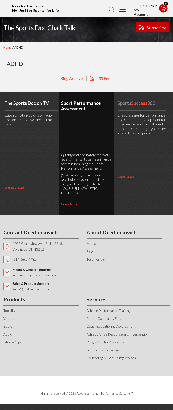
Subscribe (156, 27)
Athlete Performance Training (108, 311)
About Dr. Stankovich (111, 232)
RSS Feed (104, 78)
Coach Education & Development (111, 326)
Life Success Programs (102, 350)
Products (14, 299)
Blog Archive (71, 78)
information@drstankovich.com (35, 275)
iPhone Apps (12, 342)
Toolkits (9, 311)
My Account (141, 12)
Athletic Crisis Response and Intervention (117, 334)
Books (8, 326)
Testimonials (95, 259)
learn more (69, 204)
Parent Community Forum (105, 318)
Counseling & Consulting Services (111, 358)
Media (91, 244)
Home (7, 47)
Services (96, 299)
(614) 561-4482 (24, 259)
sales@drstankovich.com (30, 289)
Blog (89, 251)
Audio (7, 334)
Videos (8, 318)
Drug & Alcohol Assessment (106, 342)
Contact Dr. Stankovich (30, 232)
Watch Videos (14, 188)
